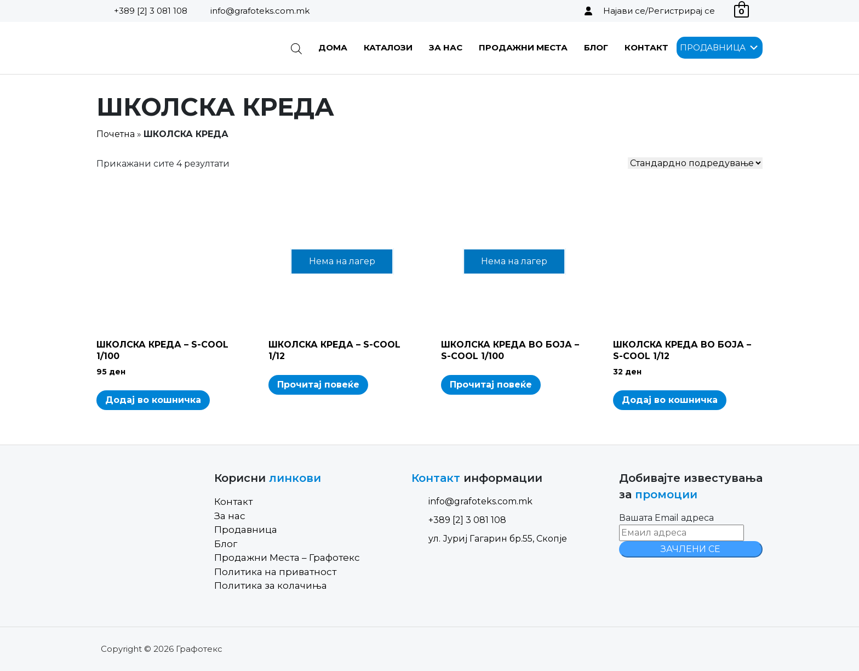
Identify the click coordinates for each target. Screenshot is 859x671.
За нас (445, 47)
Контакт (646, 47)
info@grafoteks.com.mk (260, 10)
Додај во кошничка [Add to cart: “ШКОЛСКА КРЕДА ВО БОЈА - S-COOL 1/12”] (670, 400)
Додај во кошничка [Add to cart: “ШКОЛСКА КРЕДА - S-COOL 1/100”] (153, 400)
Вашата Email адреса (666, 518)
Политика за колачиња (270, 585)
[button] (713, 48)
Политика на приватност (275, 571)
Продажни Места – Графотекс (287, 557)
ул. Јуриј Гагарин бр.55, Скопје (489, 538)
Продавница (245, 529)
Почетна (115, 134)
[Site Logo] (152, 48)
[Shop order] (695, 163)
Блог (596, 47)
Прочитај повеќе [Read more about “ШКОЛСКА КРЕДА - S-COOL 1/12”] (318, 384)
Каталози (388, 47)
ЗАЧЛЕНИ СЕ (690, 549)
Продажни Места (523, 47)
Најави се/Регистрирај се (659, 10)
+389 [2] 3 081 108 (150, 10)
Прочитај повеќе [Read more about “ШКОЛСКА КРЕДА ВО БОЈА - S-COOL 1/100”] (491, 384)
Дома (332, 47)
